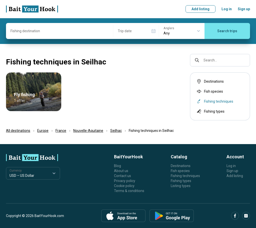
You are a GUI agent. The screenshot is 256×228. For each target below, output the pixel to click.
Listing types (180, 186)
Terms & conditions (129, 191)
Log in (227, 9)
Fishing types (210, 111)
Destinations (210, 81)
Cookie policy (124, 186)
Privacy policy (124, 181)
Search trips (227, 31)
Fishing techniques (185, 176)
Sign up (244, 9)
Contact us (122, 176)
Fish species (209, 91)
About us (121, 171)
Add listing (201, 9)
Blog (117, 166)
